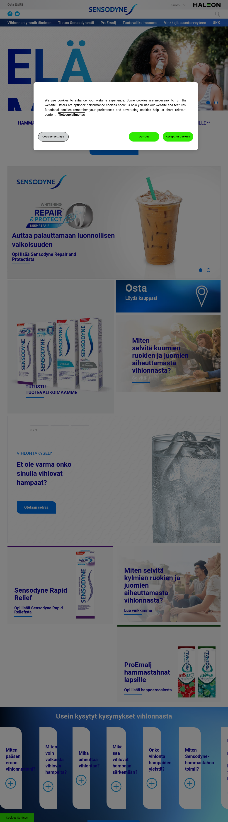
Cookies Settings (53, 136)
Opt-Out (144, 136)
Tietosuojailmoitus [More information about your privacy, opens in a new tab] (71, 114)
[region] (116, 116)
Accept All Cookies (178, 136)
